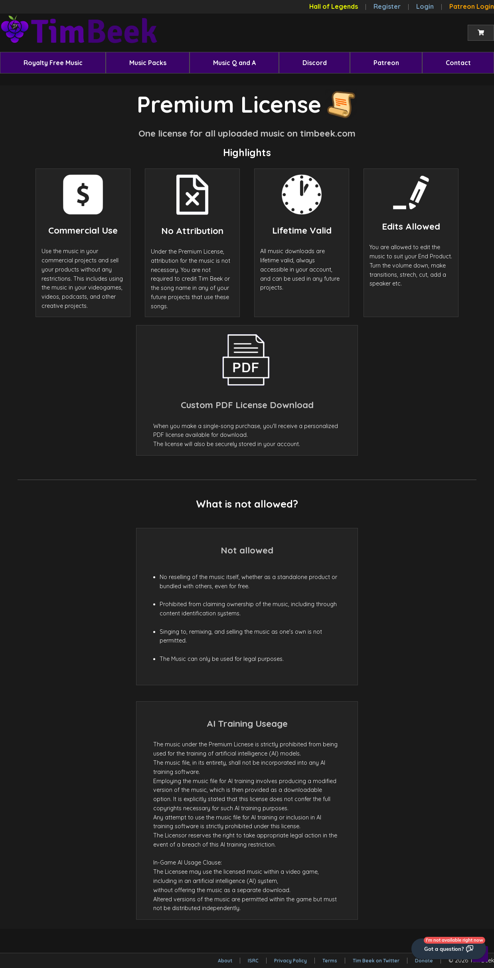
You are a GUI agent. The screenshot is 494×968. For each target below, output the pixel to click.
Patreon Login (471, 6)
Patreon (386, 63)
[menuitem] (53, 62)
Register (387, 6)
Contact (458, 63)
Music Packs (147, 63)
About (225, 961)
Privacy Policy (290, 961)
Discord (314, 63)
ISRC (253, 961)
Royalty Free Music (53, 63)
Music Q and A (234, 63)
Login (425, 6)
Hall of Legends (333, 6)
